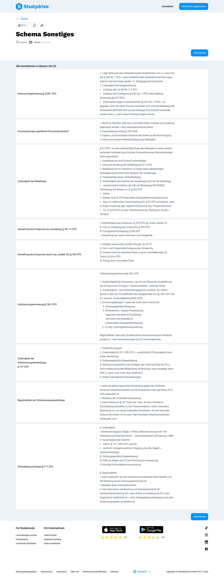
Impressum (61, 571)
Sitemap (114, 571)
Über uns (75, 571)
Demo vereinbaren (52, 543)
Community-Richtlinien (26, 543)
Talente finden (50, 535)
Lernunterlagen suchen (26, 535)
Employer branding (52, 539)
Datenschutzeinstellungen (95, 571)
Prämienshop (22, 539)
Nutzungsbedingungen (26, 571)
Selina (37, 42)
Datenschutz (46, 571)
